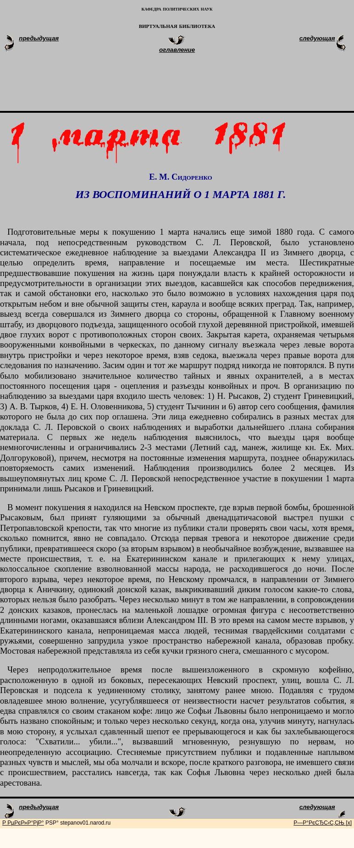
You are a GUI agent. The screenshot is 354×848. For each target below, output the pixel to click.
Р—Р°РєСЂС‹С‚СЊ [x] (322, 823)
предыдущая (39, 38)
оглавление (177, 49)
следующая (317, 38)
